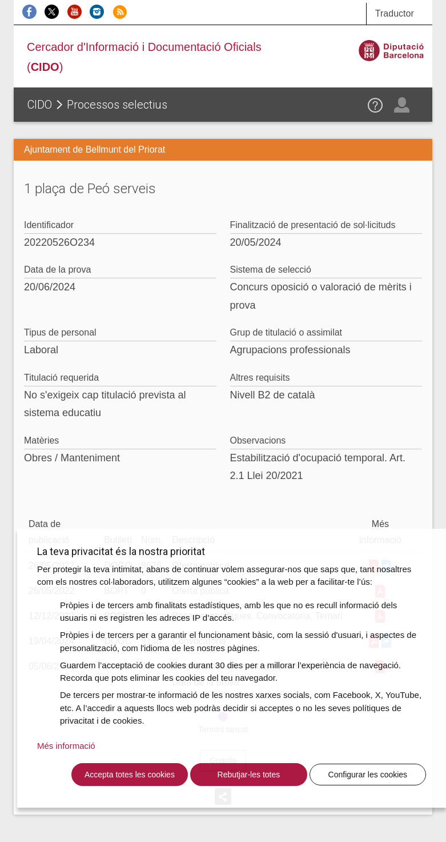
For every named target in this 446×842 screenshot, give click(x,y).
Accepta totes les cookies (130, 774)
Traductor (394, 13)
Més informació (66, 746)
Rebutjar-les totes (249, 774)
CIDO (39, 104)
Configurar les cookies (368, 774)
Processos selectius (117, 104)
